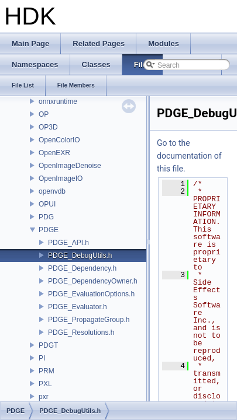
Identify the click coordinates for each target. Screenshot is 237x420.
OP (44, 114)
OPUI (47, 204)
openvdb (52, 191)
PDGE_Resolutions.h (81, 332)
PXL (45, 384)
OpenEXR (54, 153)
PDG (46, 217)
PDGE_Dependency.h (82, 268)
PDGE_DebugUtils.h (80, 255)
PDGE (49, 230)
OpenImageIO (61, 178)
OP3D (48, 127)
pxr (44, 397)
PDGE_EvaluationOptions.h (91, 294)
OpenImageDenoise (70, 166)
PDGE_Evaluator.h (77, 307)
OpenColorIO (59, 140)
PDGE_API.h (68, 243)
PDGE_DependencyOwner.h (93, 281)
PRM (46, 371)
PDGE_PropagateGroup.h (88, 320)
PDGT (48, 345)
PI (42, 358)
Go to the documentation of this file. (189, 155)
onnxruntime (58, 101)
